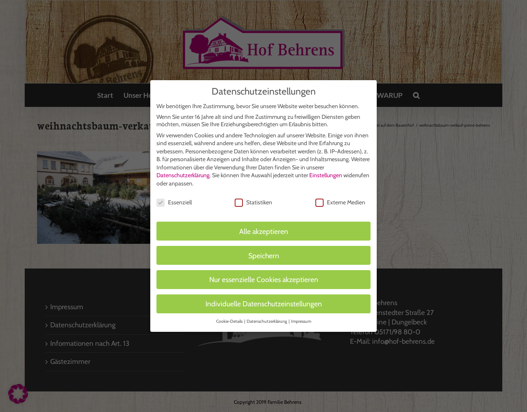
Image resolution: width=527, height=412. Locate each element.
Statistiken (253, 199)
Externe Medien (340, 199)
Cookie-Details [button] (229, 318)
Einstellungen (325, 172)
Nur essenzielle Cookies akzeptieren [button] (263, 276)
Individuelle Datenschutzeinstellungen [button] (263, 300)
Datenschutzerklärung (183, 172)
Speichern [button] (263, 252)
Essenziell (174, 199)
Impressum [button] (301, 318)
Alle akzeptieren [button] (263, 227)
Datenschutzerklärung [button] (267, 318)
